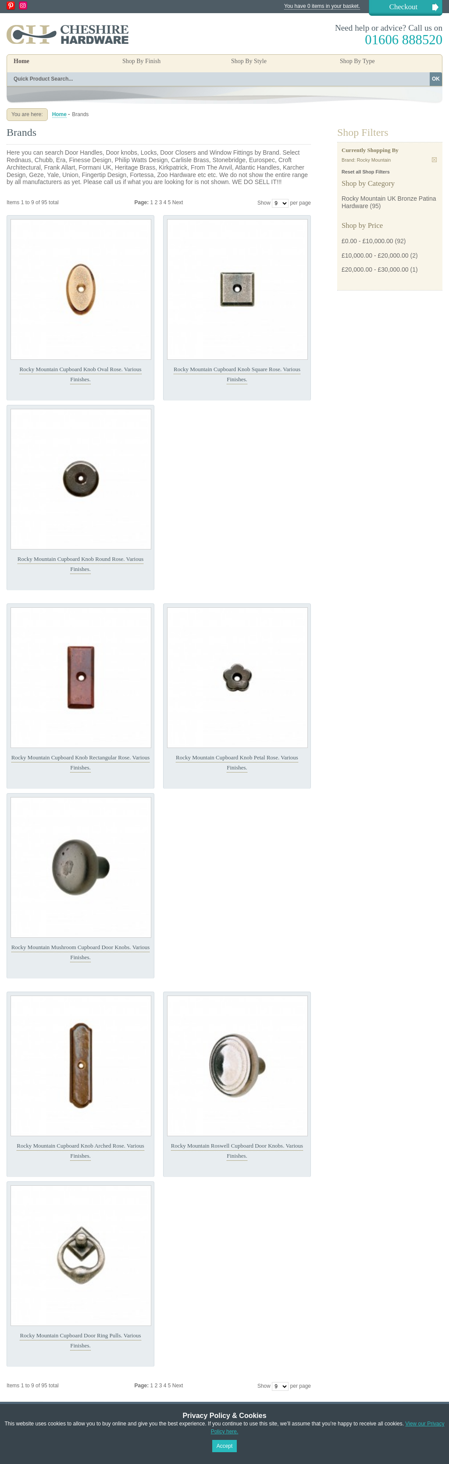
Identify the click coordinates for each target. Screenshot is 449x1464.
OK (436, 79)
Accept (225, 1446)
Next (177, 202)
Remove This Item (434, 159)
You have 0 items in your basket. (322, 6)
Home (21, 61)
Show (264, 203)
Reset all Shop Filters (366, 171)
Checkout (403, 7)
